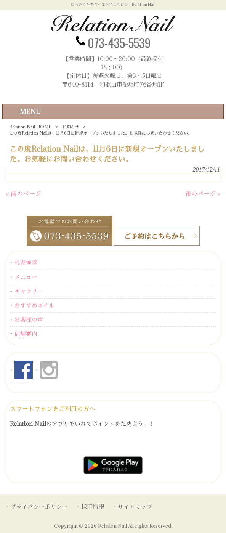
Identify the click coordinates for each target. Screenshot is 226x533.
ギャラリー (28, 291)
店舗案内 (25, 333)
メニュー (25, 277)
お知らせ (70, 127)
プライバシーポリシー (38, 507)
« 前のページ (23, 193)
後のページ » (202, 193)
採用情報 (92, 507)
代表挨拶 (25, 262)
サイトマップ (135, 507)
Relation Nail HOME (30, 127)
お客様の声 (28, 319)
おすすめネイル (34, 305)
